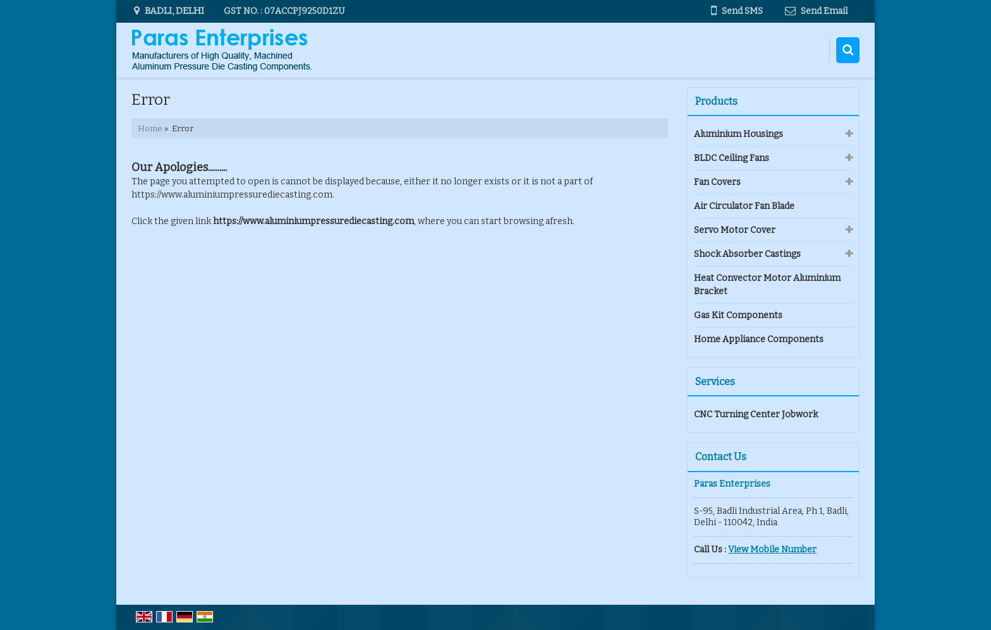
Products (716, 101)
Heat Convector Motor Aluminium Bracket (767, 285)
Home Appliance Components (759, 339)
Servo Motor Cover (734, 230)
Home (150, 128)
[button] (772, 549)
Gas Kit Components (738, 315)
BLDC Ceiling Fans (731, 158)
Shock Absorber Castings (747, 254)
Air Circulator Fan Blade (744, 206)
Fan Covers (717, 182)
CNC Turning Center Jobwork (756, 414)
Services (715, 382)
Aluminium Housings (738, 134)
